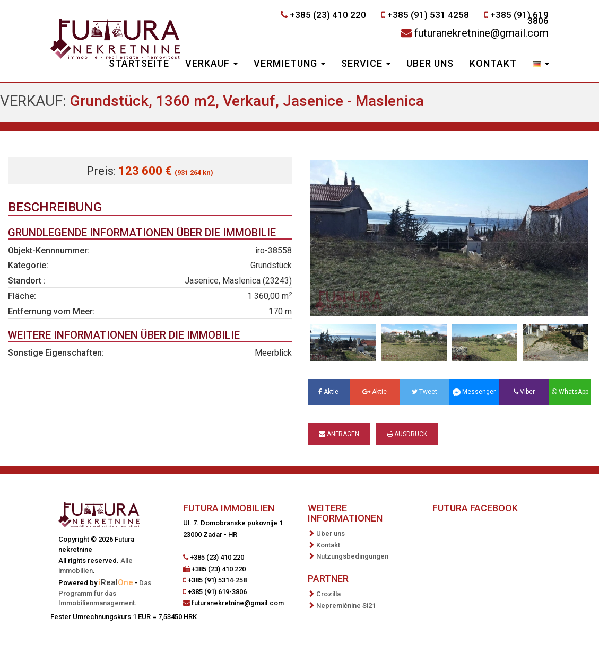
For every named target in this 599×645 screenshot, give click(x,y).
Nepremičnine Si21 (346, 605)
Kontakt (493, 63)
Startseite (139, 63)
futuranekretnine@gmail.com (481, 32)
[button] (541, 64)
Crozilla (328, 594)
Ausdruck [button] (407, 434)
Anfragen (339, 434)
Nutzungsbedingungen (352, 556)
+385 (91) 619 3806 (519, 18)
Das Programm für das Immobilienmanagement (104, 593)
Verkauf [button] (211, 63)
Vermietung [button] (289, 63)
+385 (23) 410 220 (328, 15)
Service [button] (365, 63)
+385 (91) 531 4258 (428, 15)
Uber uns (430, 63)
